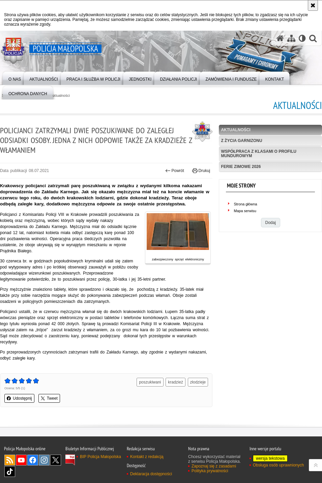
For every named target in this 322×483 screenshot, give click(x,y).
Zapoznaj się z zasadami (214, 466)
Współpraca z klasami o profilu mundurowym (258, 153)
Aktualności (60, 95)
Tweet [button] (49, 398)
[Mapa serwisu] (291, 38)
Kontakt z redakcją (147, 456)
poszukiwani (150, 382)
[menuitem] (14, 77)
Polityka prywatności (210, 470)
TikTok (9, 471)
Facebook (32, 460)
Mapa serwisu (245, 211)
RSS (9, 460)
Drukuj (201, 170)
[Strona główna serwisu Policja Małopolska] (280, 38)
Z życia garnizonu (241, 140)
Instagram (44, 460)
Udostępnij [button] (19, 398)
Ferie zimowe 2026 (241, 166)
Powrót (174, 170)
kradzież (175, 382)
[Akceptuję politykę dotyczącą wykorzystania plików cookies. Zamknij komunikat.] (313, 5)
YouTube (21, 460)
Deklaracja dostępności (151, 474)
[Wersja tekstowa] (302, 38)
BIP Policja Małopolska (100, 456)
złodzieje (198, 382)
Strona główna (245, 204)
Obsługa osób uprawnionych (278, 465)
